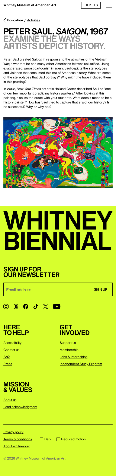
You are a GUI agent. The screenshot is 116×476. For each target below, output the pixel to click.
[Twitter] (46, 306)
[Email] (46, 289)
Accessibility (12, 343)
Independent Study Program (81, 364)
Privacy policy (13, 432)
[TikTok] (36, 306)
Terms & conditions (17, 439)
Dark (45, 439)
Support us (68, 343)
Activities (33, 20)
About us (9, 400)
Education (15, 20)
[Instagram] (6, 306)
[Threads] (16, 306)
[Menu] (109, 5)
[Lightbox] (58, 152)
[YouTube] (57, 306)
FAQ (6, 357)
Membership (69, 350)
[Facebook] (26, 306)
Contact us (11, 350)
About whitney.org (16, 446)
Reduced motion (71, 439)
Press (7, 364)
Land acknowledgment (20, 407)
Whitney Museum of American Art (29, 5)
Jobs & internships (73, 357)
